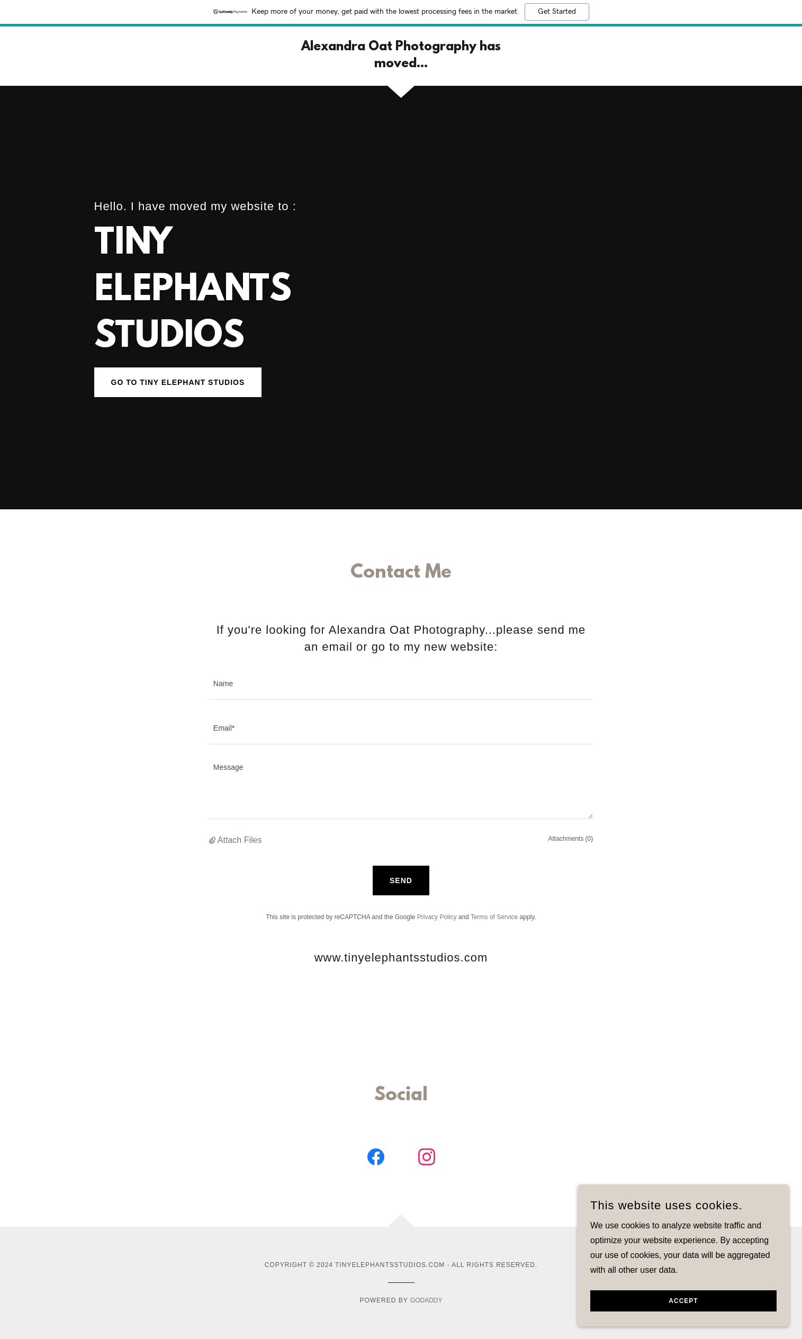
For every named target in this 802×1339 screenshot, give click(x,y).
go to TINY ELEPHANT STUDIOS (178, 382)
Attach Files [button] (240, 839)
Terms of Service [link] (494, 917)
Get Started (557, 11)
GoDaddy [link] (426, 1300)
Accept (683, 1301)
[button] (213, 840)
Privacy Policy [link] (437, 917)
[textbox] (401, 684)
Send (401, 880)
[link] (401, 64)
